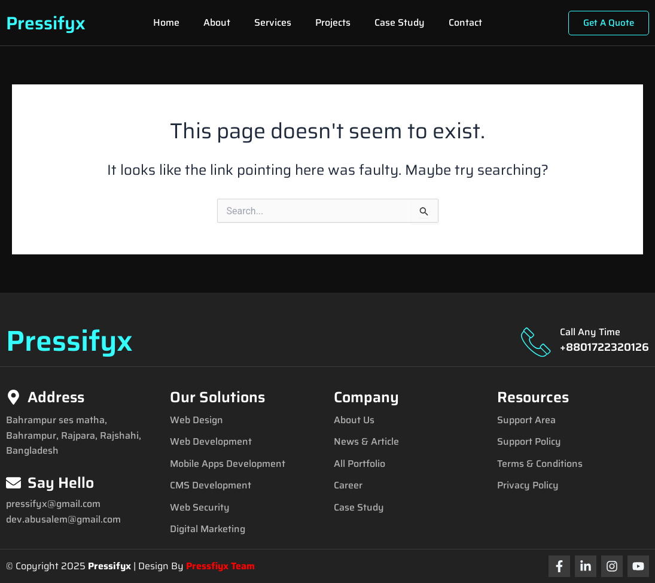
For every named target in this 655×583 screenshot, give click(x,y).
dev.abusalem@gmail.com (63, 519)
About (216, 22)
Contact (465, 22)
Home (166, 22)
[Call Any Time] (536, 342)
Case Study (399, 22)
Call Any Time (590, 331)
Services (272, 22)
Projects (333, 22)
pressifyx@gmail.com (53, 503)
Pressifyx (46, 23)
